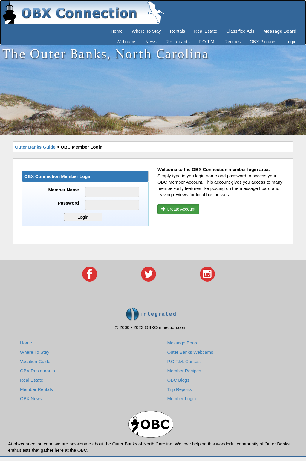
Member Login (181, 398)
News (151, 41)
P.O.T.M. (207, 41)
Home (117, 31)
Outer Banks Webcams (190, 352)
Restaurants (178, 41)
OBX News (31, 398)
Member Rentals (36, 389)
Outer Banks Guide (35, 146)
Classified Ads (240, 31)
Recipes (232, 41)
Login (290, 41)
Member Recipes (184, 370)
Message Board (183, 342)
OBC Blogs (178, 380)
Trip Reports (179, 389)
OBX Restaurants (37, 370)
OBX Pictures (263, 41)
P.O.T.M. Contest (184, 361)
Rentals (177, 31)
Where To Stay (146, 31)
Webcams (126, 41)
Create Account (178, 209)
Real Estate (205, 31)
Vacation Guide (35, 361)
